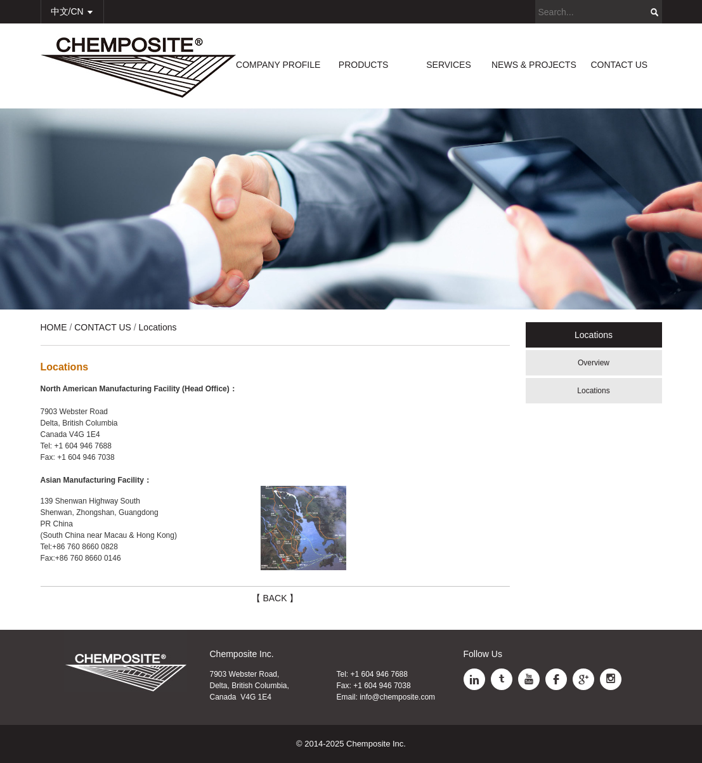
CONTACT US (618, 65)
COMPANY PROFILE (278, 65)
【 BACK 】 (275, 598)
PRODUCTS (364, 65)
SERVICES (448, 65)
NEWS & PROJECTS (533, 65)
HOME (54, 327)
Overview (593, 362)
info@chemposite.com (397, 697)
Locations (593, 390)
